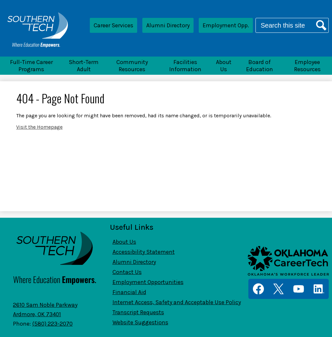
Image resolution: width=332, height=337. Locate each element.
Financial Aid (129, 292)
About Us (124, 241)
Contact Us (127, 272)
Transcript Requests (138, 312)
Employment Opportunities (148, 282)
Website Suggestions (140, 322)
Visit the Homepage (39, 127)
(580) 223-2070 (52, 323)
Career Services (113, 25)
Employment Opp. (226, 25)
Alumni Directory (168, 25)
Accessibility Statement (144, 251)
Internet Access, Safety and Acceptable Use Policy (177, 302)
